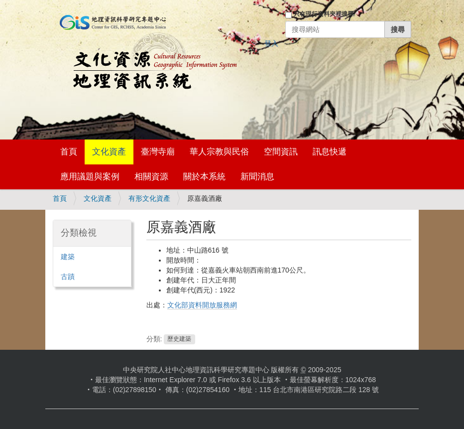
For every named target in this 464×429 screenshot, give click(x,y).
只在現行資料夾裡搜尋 (323, 13)
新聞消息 (257, 176)
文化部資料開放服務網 (202, 305)
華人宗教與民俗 (219, 151)
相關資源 (151, 176)
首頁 (68, 151)
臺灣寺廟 (158, 151)
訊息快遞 (330, 151)
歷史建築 (179, 339)
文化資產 (109, 151)
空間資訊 (281, 151)
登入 (271, 43)
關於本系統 (204, 176)
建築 (68, 257)
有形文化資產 (149, 198)
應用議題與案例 (89, 176)
